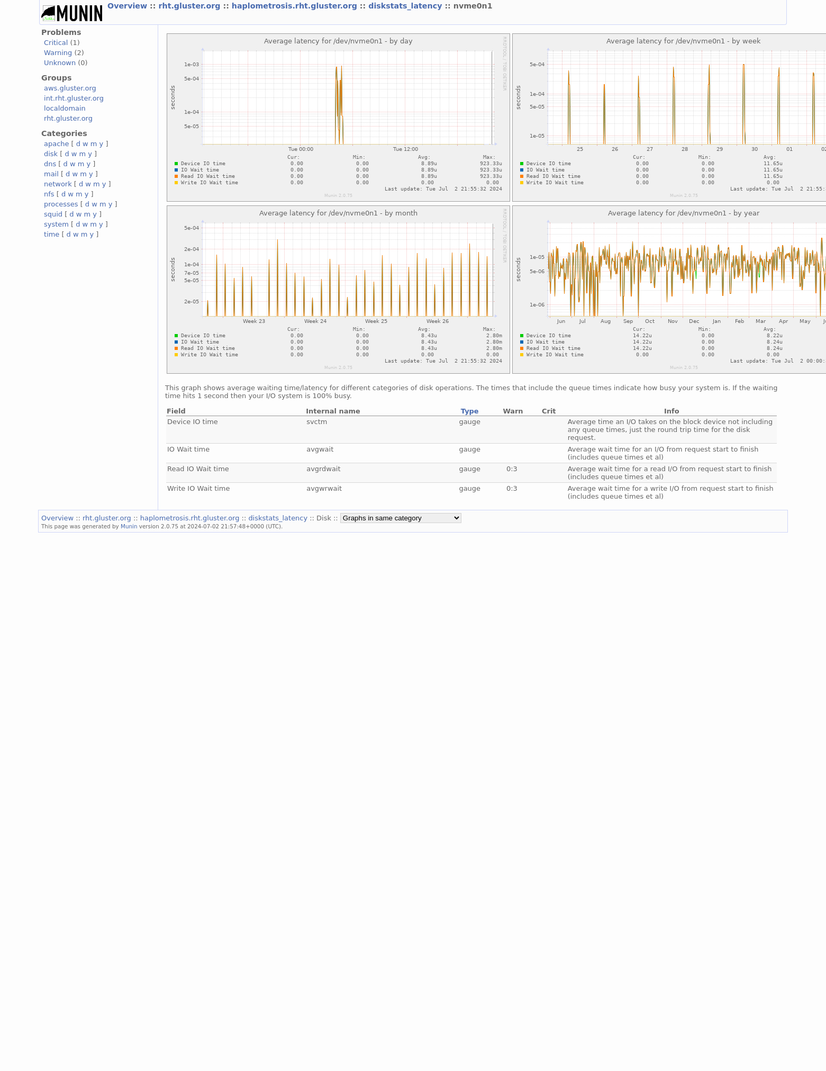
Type (470, 411)
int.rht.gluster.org (74, 98)
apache (56, 144)
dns (50, 164)
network (58, 184)
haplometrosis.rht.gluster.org (296, 6)
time (51, 234)
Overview (128, 6)
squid (53, 214)
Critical (56, 43)
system (56, 224)
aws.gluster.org (70, 88)
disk (51, 154)
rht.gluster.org (190, 6)
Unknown (60, 63)
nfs (49, 194)
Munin (129, 526)
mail (51, 174)
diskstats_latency (406, 6)
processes (61, 204)
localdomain (65, 108)
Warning (58, 53)
